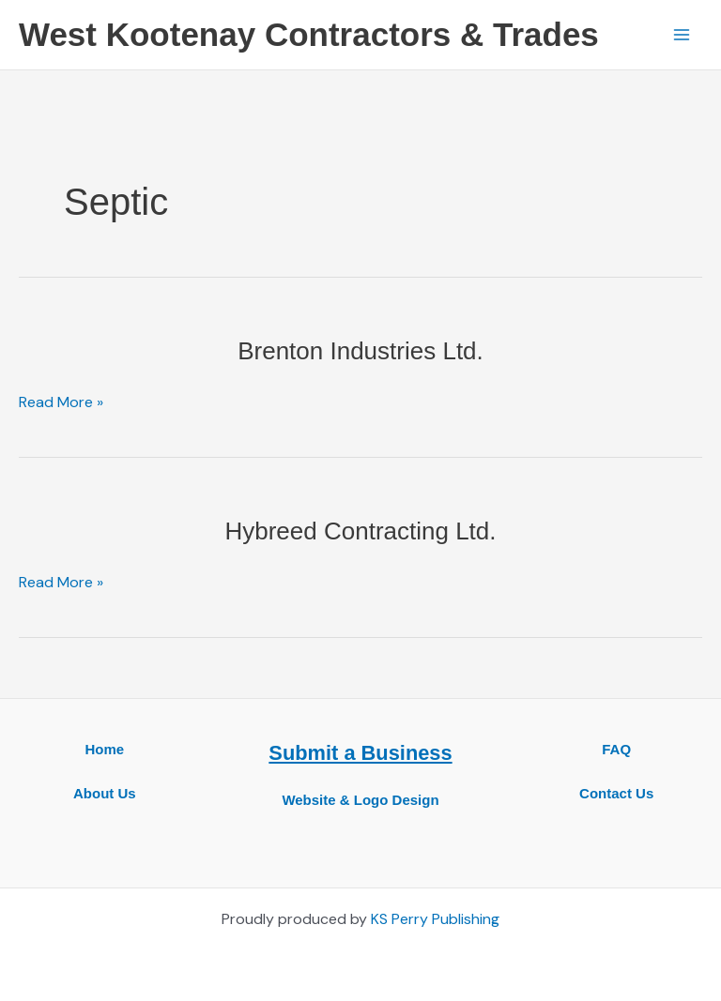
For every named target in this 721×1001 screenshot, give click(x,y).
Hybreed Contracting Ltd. (360, 531)
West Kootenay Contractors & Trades (309, 34)
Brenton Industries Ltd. (360, 351)
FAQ (616, 749)
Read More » (61, 402)
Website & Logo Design (360, 800)
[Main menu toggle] (681, 34)
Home (104, 749)
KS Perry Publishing (435, 919)
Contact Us (616, 793)
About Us (104, 793)
